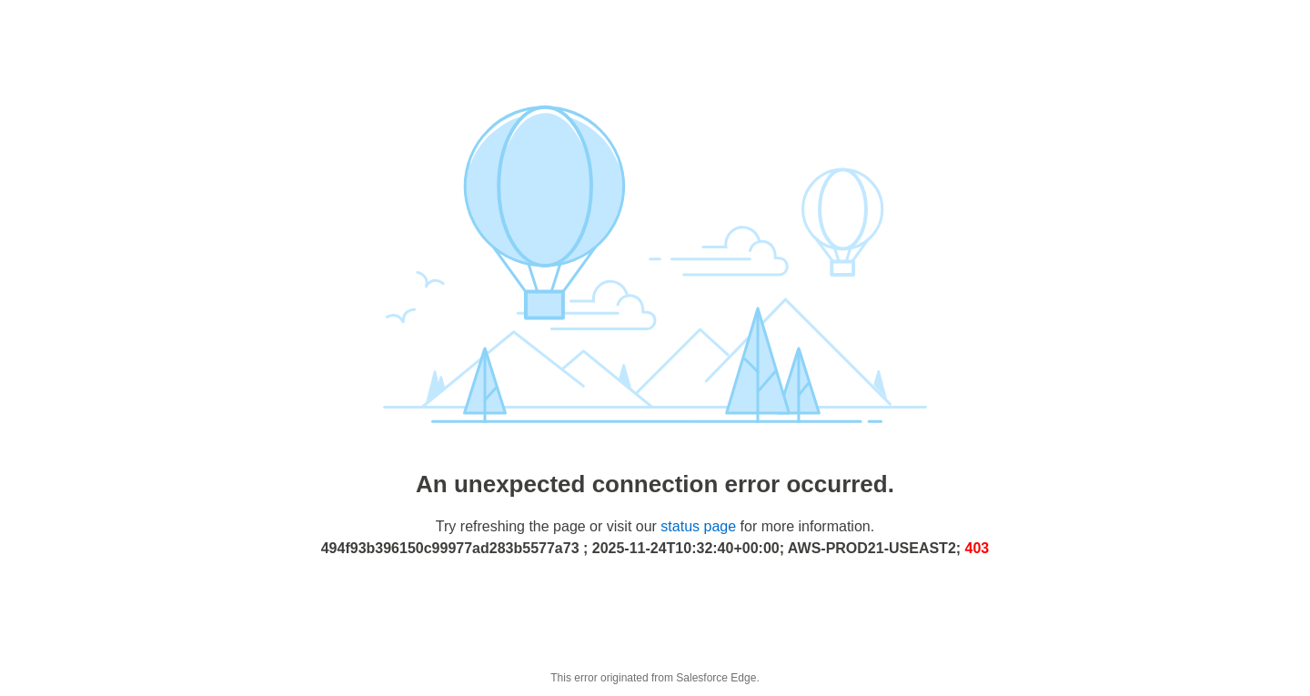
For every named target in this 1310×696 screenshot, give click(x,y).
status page (698, 526)
